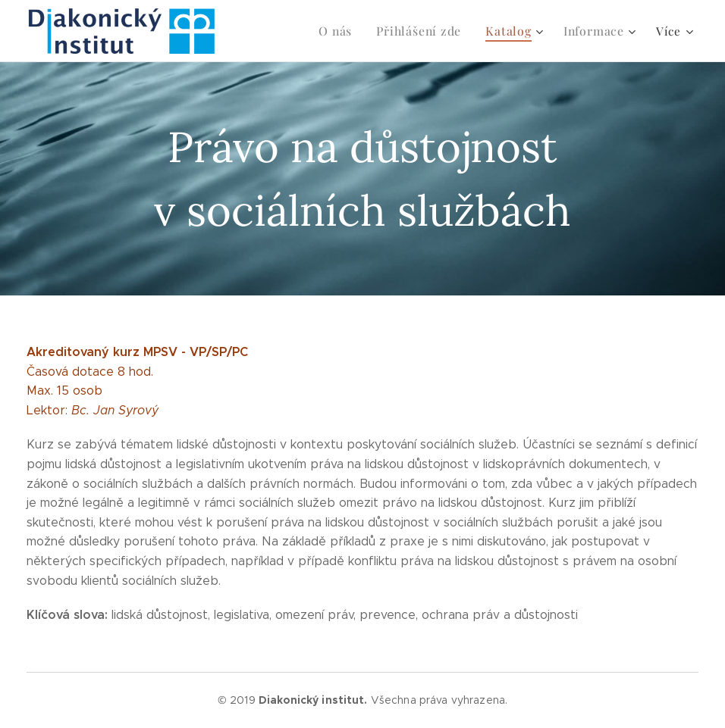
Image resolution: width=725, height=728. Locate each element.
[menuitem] (289, 31)
